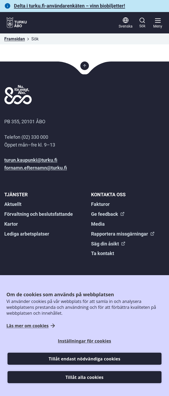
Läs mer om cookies (27, 326)
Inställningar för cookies (84, 341)
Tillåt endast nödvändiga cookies (85, 359)
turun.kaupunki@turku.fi (30, 160)
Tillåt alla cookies (85, 377)
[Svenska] (126, 22)
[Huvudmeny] (158, 22)
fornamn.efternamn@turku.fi (35, 168)
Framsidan (14, 38)
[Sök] (142, 22)
